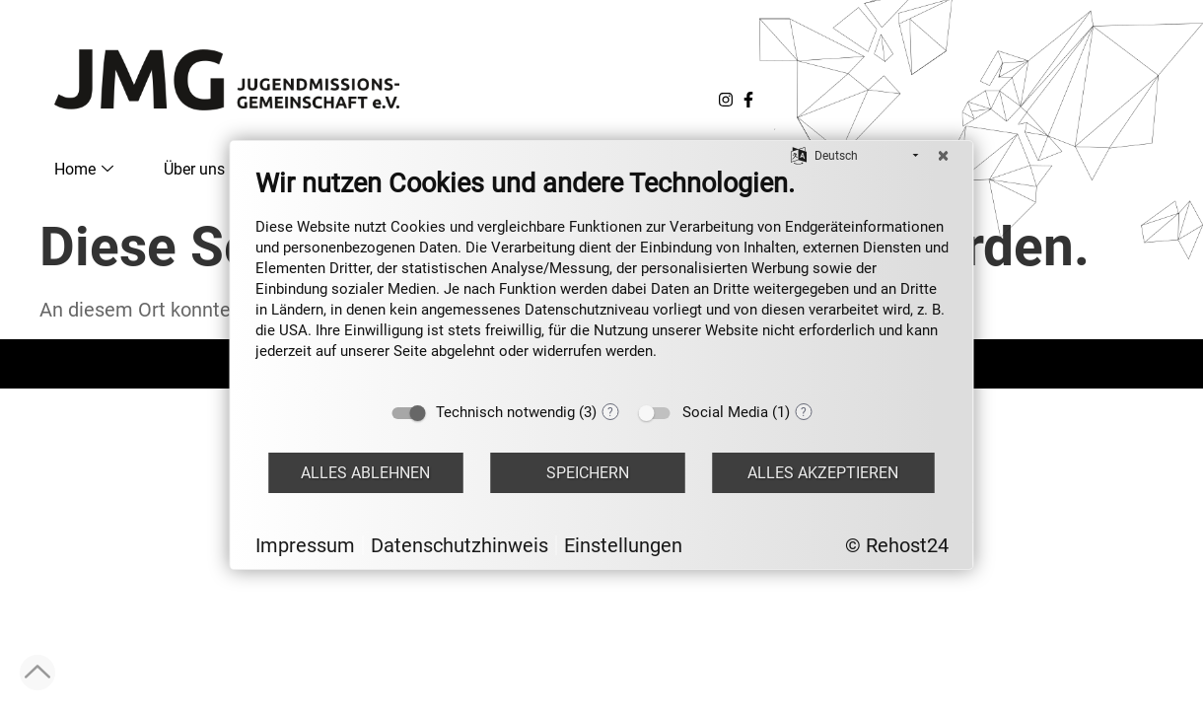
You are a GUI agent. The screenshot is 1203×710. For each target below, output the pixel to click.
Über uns (203, 169)
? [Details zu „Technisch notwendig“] (610, 412)
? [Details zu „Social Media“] (804, 412)
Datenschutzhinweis (459, 545)
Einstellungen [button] (623, 545)
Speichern (587, 472)
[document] (602, 279)
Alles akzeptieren (822, 472)
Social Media (725, 412)
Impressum (305, 545)
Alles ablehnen (365, 472)
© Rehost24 (897, 545)
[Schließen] (943, 156)
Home (83, 169)
